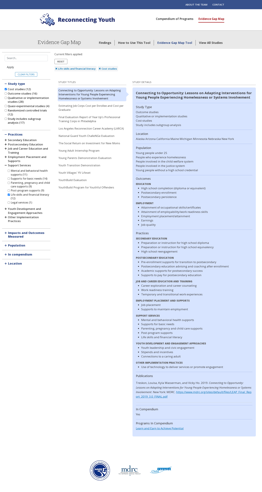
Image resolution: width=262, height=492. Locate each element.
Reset (60, 61)
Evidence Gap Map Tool (174, 43)
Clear (21, 74)
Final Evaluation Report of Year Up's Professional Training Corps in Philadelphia (89, 119)
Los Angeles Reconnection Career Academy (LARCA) (91, 128)
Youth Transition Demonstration (79, 165)
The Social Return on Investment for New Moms (89, 143)
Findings (105, 43)
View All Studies (211, 43)
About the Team (196, 4)
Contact (218, 4)
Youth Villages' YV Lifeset (74, 173)
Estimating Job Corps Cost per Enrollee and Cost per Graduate (90, 108)
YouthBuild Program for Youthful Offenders (86, 187)
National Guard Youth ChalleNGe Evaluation (86, 136)
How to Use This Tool (134, 43)
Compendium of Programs (174, 19)
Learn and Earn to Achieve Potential (160, 428)
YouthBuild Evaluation (72, 180)
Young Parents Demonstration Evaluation (84, 158)
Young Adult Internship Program (79, 150)
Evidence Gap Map (211, 19)
